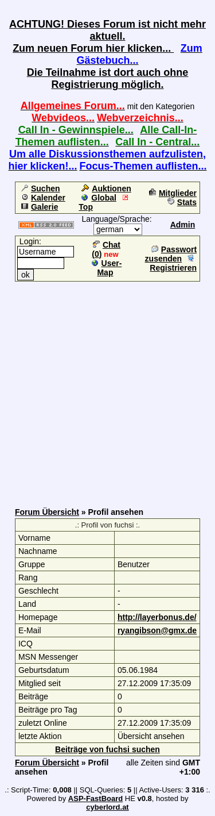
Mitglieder (173, 193)
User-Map (107, 268)
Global (98, 197)
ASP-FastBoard (95, 798)
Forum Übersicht (47, 512)
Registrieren (173, 263)
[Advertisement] (107, 390)
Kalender (43, 197)
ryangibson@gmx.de (157, 630)
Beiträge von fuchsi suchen (107, 749)
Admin (183, 224)
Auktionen (106, 188)
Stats (182, 202)
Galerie (39, 206)
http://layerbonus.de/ (157, 617)
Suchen (40, 188)
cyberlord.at (107, 807)
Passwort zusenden (171, 254)
